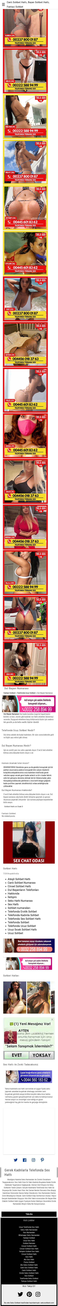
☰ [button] (3, 4)
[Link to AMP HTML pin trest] (42, 1161)
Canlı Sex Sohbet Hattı (29, 1268)
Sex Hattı (29, 1257)
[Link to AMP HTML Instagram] (33, 1161)
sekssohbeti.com (47, 1303)
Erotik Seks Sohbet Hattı (29, 1273)
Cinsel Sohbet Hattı (29, 1254)
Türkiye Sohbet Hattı (29, 1281)
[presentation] (51, 998)
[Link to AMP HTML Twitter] (16, 1160)
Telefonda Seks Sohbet (29, 1278)
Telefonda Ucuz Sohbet (26, 693)
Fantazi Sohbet (9, 693)
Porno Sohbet (29, 1262)
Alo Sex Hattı (29, 1259)
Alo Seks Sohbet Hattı (29, 1265)
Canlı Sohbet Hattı (29, 1270)
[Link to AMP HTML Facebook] (25, 1161)
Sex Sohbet (29, 1276)
